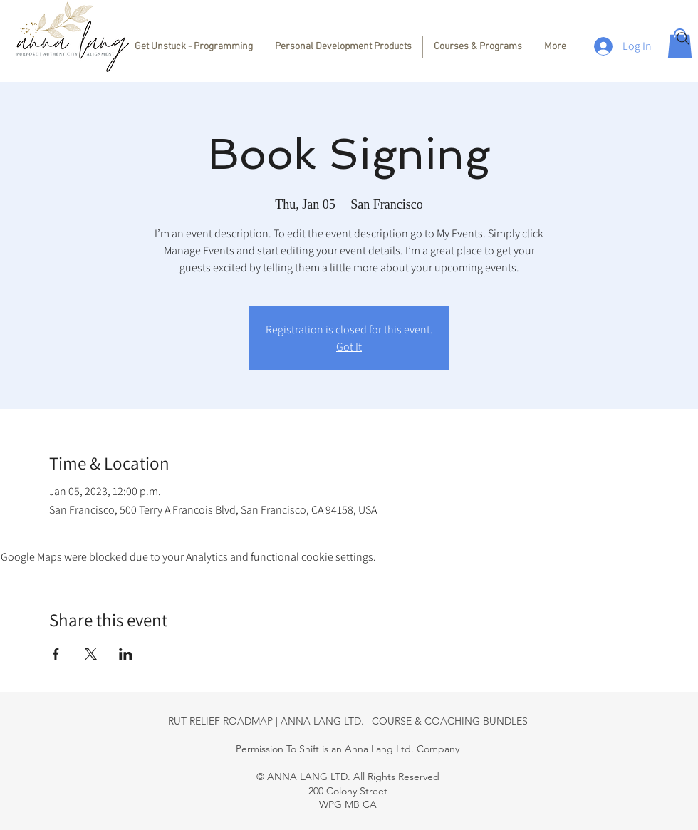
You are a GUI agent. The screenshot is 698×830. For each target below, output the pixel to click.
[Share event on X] (91, 654)
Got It (349, 346)
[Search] (683, 38)
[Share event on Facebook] (56, 654)
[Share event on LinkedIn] (125, 654)
